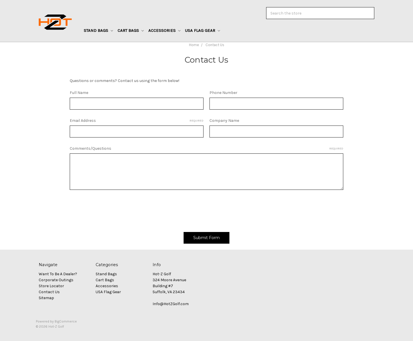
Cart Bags (131, 30)
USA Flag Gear (202, 30)
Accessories (164, 30)
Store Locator (51, 286)
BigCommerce (66, 321)
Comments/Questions (206, 148)
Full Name (79, 92)
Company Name (224, 120)
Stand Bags (98, 30)
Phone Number (223, 92)
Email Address (137, 120)
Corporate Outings (56, 280)
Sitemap (46, 297)
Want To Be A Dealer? (58, 274)
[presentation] (113, 209)
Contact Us (215, 45)
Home (194, 45)
